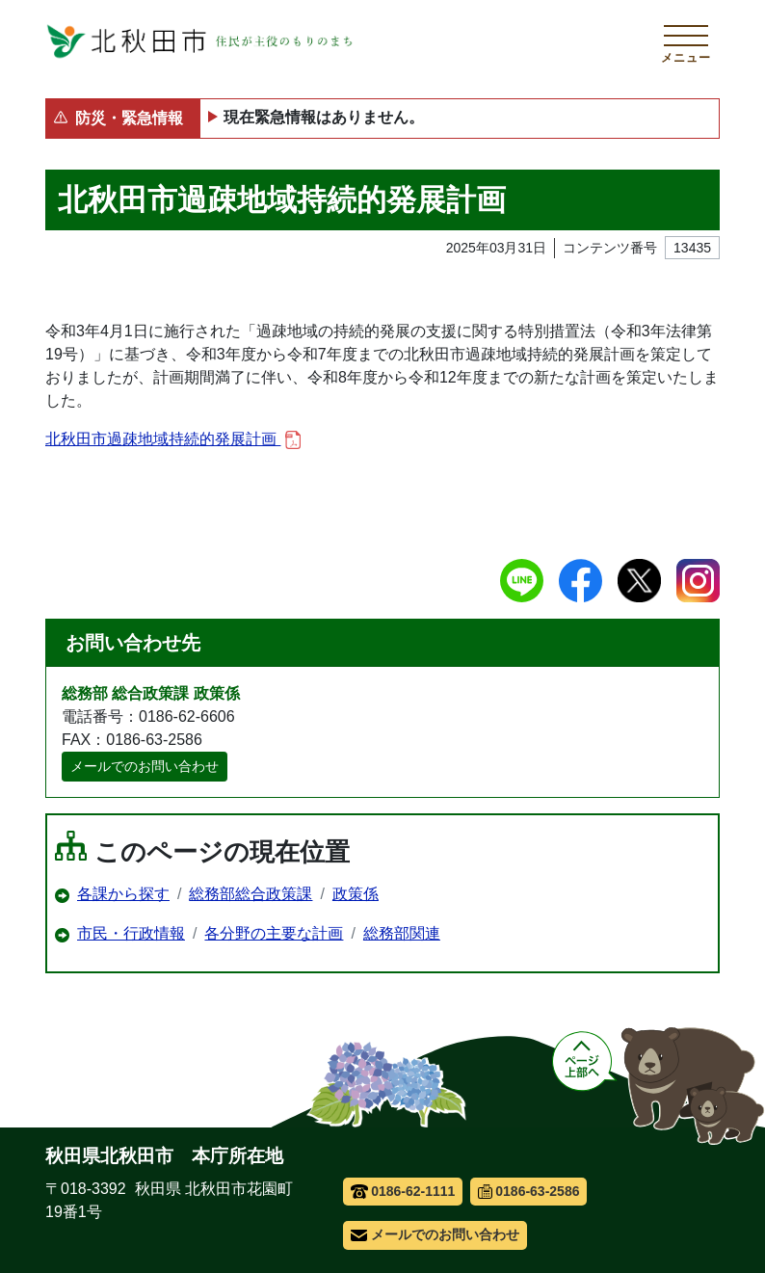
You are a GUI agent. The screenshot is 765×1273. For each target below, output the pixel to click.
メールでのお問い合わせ (144, 766)
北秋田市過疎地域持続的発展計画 (173, 440)
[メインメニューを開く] (686, 41)
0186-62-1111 (403, 1191)
